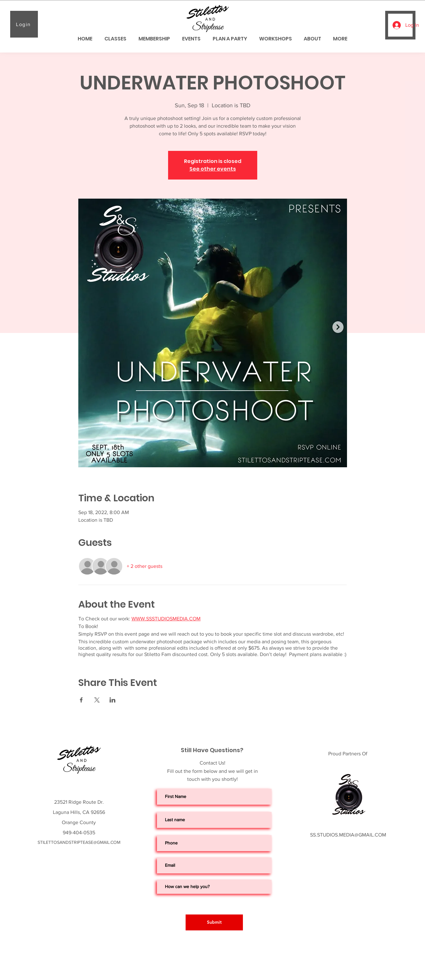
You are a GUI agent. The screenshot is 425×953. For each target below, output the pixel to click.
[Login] (24, 24)
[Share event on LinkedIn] (113, 699)
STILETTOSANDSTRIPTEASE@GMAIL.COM (79, 842)
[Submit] (214, 922)
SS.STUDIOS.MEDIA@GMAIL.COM (348, 834)
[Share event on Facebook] (81, 699)
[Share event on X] (97, 699)
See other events (212, 169)
